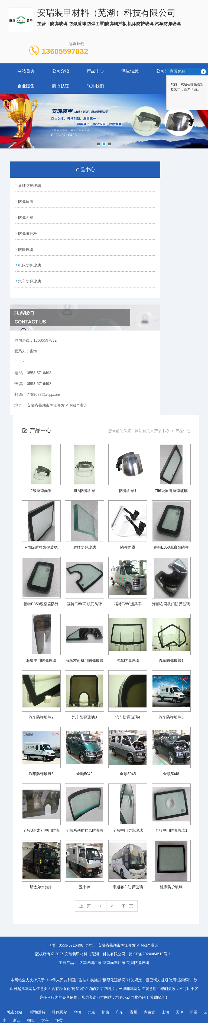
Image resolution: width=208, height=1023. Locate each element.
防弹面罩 (26, 216)
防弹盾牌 (26, 201)
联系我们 (95, 86)
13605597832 (65, 51)
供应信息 (130, 71)
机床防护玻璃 (29, 262)
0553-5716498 (71, 942)
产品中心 (95, 71)
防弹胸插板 (27, 231)
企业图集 (26, 86)
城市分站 (14, 1008)
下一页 (127, 902)
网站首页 (26, 71)
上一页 (85, 902)
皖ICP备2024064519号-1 (150, 950)
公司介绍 (60, 71)
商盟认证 (60, 86)
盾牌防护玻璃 (29, 185)
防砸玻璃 (26, 247)
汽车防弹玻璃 (29, 278)
